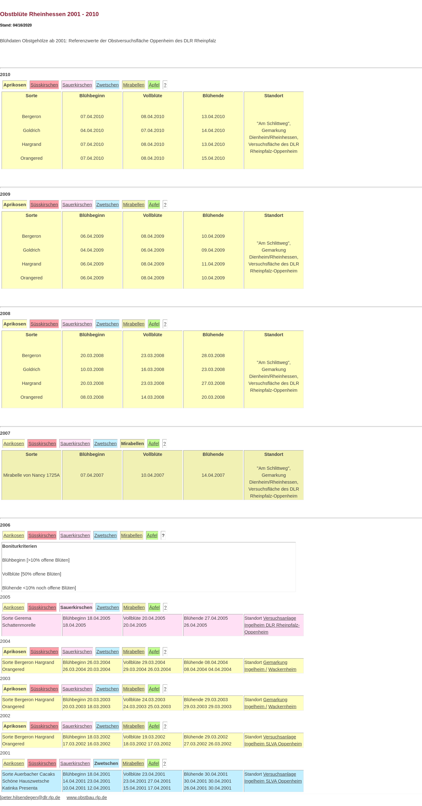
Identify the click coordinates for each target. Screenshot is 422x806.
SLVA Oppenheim (284, 743)
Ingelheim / (255, 669)
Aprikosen (13, 443)
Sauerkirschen (77, 84)
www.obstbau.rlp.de (87, 797)
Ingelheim (255, 625)
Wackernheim (282, 669)
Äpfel (154, 84)
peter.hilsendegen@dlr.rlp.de (30, 797)
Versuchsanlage (279, 618)
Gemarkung (275, 662)
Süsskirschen (44, 84)
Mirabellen (133, 84)
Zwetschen (108, 84)
